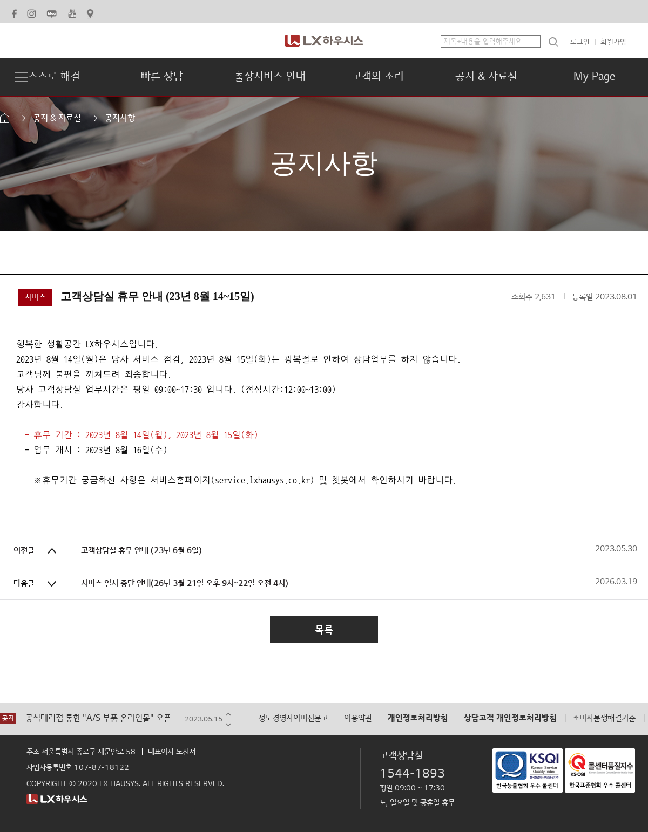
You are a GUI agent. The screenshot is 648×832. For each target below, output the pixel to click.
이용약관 (358, 718)
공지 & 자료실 (486, 77)
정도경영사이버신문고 (293, 718)
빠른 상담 (162, 77)
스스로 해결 (54, 77)
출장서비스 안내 (270, 77)
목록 (324, 629)
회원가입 (613, 42)
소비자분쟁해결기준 (604, 718)
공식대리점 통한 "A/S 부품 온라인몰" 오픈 (98, 718)
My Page (594, 77)
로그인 (580, 42)
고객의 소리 (378, 77)
